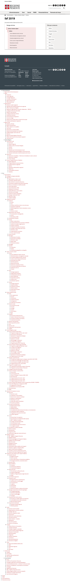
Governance (13, 374)
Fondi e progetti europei (11, 332)
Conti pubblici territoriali (14, 171)
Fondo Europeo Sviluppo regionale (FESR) (17, 346)
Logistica (13, 487)
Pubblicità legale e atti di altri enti (13, 133)
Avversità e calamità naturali (14, 181)
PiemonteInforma (43, 12)
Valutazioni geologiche (15, 495)
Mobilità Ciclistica (12, 440)
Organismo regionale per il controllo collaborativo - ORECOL (19, 109)
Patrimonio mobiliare (13, 157)
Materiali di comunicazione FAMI (17, 389)
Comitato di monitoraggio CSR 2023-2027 (19, 362)
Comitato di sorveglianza (16, 343)
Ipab (12, 314)
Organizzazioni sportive (16, 274)
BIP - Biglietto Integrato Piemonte (16, 438)
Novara (26, 72)
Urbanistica (13, 248)
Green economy (12, 235)
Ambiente (11, 201)
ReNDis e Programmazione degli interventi (19, 476)
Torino (26, 74)
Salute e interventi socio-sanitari (17, 318)
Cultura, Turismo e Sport (13, 28)
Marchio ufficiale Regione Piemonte (14, 136)
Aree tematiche (7, 175)
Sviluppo (8, 528)
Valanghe (13, 498)
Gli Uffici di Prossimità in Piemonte (14, 564)
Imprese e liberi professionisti (13, 558)
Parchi (12, 216)
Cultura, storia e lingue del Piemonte (17, 40)
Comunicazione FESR (15, 355)
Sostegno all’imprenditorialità (17, 424)
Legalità (10, 330)
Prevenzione (11, 517)
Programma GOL (12, 434)
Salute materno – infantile (14, 522)
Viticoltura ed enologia (13, 193)
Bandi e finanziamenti (11, 125)
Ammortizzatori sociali (15, 425)
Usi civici (10, 149)
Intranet (62, 85)
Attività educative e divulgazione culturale (18, 35)
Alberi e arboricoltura (15, 222)
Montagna (11, 236)
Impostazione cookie (37, 80)
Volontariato (13, 488)
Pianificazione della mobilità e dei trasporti (17, 449)
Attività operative (14, 509)
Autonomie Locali (10, 141)
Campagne (9, 570)
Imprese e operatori (15, 226)
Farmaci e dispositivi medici (14, 516)
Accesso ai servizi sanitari (14, 511)
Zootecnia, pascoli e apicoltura (15, 194)
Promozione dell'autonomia (16, 317)
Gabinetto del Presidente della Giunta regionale (16, 106)
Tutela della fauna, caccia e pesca (15, 191)
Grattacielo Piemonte (11, 115)
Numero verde (35, 71)
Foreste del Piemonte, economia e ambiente (20, 223)
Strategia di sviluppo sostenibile (13, 176)
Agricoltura (9, 178)
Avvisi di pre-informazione (16, 336)
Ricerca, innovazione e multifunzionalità (17, 185)
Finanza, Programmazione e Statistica (14, 160)
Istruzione (11, 394)
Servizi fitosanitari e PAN (14, 188)
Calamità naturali (12, 457)
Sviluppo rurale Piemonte (14, 359)
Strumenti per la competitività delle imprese (20, 421)
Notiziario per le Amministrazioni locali (17, 150)
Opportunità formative (15, 408)
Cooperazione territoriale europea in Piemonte (20, 368)
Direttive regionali (14, 416)
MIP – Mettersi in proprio (16, 422)
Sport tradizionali (14, 277)
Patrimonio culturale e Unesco (17, 266)
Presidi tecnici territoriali (14, 506)
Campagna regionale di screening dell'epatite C (16, 566)
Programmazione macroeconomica (16, 163)
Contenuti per (7, 554)
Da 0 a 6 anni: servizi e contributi (17, 399)
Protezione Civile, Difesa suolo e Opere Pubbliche (17, 456)
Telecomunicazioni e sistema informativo (19, 491)
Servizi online (51, 39)
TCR (9, 551)
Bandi (50, 37)
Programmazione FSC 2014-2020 (18, 381)
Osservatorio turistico (15, 291)
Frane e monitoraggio (15, 497)
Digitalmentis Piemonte (11, 571)
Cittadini (8, 555)
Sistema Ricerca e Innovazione (15, 529)
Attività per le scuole (15, 402)
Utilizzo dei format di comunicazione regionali (16, 137)
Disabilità (11, 315)
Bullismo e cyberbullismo (16, 400)
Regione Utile (7, 122)
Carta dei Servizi (10, 138)
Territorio (10, 247)
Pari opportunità (14, 296)
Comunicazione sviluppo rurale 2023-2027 (20, 364)
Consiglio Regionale (11, 98)
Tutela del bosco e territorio (16, 232)
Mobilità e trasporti (10, 437)
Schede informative (53, 31)
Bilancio (10, 166)
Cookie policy (28, 85)
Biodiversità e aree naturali (14, 213)
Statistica (11, 172)
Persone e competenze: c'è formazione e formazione (17, 568)
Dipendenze (11, 523)
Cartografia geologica (15, 494)
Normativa (51, 45)
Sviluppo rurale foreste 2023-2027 (18, 229)
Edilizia (12, 250)
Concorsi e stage (10, 118)
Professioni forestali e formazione (18, 228)
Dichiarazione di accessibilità (10, 85)
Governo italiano (8, 1)
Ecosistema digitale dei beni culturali (17, 38)
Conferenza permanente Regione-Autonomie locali (19, 152)
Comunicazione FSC (15, 375)
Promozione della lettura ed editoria (18, 267)
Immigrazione (14, 302)
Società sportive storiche (16, 276)
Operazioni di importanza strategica (18, 337)
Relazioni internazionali (11, 112)
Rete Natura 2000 (14, 217)
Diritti (10, 295)
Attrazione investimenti (13, 535)
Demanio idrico (12, 465)
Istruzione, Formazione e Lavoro (13, 393)
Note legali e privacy (21, 85)
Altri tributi (11, 552)
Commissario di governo (14, 479)
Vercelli (26, 77)
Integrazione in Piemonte (16, 387)
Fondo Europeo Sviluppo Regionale (16, 533)
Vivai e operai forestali (15, 234)
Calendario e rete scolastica (16, 397)
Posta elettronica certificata (54, 85)
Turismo (10, 283)
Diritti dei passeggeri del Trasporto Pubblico (17, 441)
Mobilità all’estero (14, 411)
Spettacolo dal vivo (15, 269)
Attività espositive (13, 45)
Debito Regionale (12, 162)
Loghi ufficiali (35, 85)
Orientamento (12, 432)
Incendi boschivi (14, 485)
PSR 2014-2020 (14, 231)
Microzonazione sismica (16, 504)
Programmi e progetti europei (15, 367)
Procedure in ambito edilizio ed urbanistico (20, 501)
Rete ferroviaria (12, 444)
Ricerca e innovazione (13, 526)
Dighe (12, 478)
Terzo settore (13, 313)
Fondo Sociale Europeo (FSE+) (15, 333)
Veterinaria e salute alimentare (15, 519)
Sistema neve (14, 280)
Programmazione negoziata (14, 165)
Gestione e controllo (15, 340)
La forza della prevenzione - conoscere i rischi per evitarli (18, 567)
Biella (19, 75)
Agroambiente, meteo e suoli (15, 179)
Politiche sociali (12, 305)
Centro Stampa (12, 159)
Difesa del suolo (12, 472)
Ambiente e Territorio (11, 200)
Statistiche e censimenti (14, 190)
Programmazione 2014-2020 (17, 358)
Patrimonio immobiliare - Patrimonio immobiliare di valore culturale (23, 156)
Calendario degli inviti (15, 351)
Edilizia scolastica (12, 431)
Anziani (12, 311)
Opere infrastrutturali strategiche (15, 451)
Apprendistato (14, 409)
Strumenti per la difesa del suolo (17, 473)
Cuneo (19, 77)
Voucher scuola (14, 396)
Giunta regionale (10, 96)
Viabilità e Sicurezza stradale (14, 443)
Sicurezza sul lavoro (13, 520)
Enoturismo (13, 292)
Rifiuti (12, 210)
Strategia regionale (15, 273)
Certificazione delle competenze (17, 413)
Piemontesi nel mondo (14, 43)
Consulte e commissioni (11, 99)
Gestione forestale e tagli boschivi (18, 225)
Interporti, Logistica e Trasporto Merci (16, 450)
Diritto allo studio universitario (17, 403)
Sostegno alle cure (12, 514)
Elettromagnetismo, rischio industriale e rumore (21, 209)
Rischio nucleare (14, 212)
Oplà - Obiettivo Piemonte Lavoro (13, 573)
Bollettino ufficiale (10, 124)
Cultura (10, 31)
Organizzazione (7, 103)
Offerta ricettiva (14, 289)
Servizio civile (11, 327)
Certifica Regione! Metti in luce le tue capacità (16, 574)
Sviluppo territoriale (13, 530)
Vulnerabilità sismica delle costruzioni (18, 503)
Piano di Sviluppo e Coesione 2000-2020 (19, 377)
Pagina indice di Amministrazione (11, 92)
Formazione (13, 489)
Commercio (11, 541)
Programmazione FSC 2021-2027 (18, 380)
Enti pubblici (9, 557)
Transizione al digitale (13, 544)
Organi (5, 93)
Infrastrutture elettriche (16, 469)
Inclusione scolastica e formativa (17, 320)
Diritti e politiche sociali (11, 293)
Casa (10, 326)
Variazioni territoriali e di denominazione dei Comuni (19, 153)
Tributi (8, 545)
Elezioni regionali (12, 144)
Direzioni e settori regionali (12, 105)
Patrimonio (9, 155)
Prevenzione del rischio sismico (15, 500)
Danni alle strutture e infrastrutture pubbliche (20, 462)
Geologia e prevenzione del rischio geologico (18, 492)
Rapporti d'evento (14, 459)
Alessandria (21, 72)
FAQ (49, 42)
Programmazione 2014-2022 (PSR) (18, 365)
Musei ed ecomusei (13, 47)
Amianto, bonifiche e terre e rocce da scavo (20, 206)
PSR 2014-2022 (12, 197)
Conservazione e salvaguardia (17, 214)
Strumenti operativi (13, 525)
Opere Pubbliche (12, 466)
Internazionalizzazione (13, 542)
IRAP (10, 548)
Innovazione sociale (15, 307)
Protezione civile (12, 481)
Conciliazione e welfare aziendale (15, 430)
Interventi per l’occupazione (16, 419)
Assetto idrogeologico (15, 475)
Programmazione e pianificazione (18, 482)
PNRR (34, 12)
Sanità (8, 510)
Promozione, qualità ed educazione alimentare (18, 184)
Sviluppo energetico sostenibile (15, 532)
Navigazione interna (13, 446)
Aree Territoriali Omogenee (12, 577)
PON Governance (12, 390)
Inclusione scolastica (15, 405)
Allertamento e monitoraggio (17, 484)
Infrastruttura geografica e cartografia (18, 251)
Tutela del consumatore (16, 304)
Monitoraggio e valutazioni (16, 342)
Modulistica (51, 48)
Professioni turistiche (15, 288)
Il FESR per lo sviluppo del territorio (14, 576)
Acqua (12, 203)
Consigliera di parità (15, 428)
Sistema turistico (14, 286)
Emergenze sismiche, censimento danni (19, 463)
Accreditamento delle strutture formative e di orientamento (23, 412)
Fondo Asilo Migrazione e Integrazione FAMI (18, 386)
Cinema (12, 270)
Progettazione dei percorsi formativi (18, 415)
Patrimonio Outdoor (15, 244)
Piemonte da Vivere (55, 12)
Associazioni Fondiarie (15, 238)
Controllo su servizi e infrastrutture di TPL (17, 453)
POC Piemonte (14, 378)
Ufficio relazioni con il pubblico (13, 127)
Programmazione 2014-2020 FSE (18, 345)
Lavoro (10, 418)
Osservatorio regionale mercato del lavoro (17, 435)
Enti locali (11, 143)
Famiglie (12, 310)
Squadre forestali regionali (16, 507)
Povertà (12, 308)
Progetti (50, 34)
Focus (8, 563)
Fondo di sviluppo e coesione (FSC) (16, 372)
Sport (10, 272)
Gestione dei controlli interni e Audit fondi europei (17, 119)
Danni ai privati (14, 460)
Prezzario (13, 468)
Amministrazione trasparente (13, 117)
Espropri (10, 147)
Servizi (29, 12)
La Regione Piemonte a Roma (13, 114)
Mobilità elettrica (12, 447)
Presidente (9, 95)
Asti (19, 74)
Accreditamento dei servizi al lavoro (18, 427)
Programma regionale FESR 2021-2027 (19, 348)
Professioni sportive (15, 282)
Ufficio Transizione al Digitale (12, 108)
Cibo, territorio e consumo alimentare (16, 182)
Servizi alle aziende (13, 187)
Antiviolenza (13, 299)
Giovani (12, 298)
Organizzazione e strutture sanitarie (16, 513)
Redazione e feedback (44, 85)
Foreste (10, 220)
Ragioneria (11, 169)
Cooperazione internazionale (15, 329)
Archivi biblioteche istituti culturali (16, 33)
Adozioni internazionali (13, 323)
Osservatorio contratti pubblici (13, 130)
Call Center (9, 128)
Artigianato (11, 538)
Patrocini (8, 134)
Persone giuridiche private (14, 324)
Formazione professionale (14, 406)
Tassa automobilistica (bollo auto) (15, 547)
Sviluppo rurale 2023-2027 (14, 196)
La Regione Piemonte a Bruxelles (13, 111)
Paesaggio (11, 245)
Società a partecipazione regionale (14, 121)
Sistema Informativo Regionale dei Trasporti (18, 454)
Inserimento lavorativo (15, 321)
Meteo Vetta (13, 242)
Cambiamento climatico (13, 219)
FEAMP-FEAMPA (12, 198)
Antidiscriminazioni (15, 301)
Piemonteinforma (10, 102)
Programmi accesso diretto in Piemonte (19, 370)
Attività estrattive (12, 536)
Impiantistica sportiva (15, 279)
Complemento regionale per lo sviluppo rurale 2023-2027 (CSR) (24, 361)
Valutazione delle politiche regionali (16, 168)
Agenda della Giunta (11, 100)
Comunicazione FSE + (15, 339)
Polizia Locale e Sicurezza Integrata (16, 146)
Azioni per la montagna (15, 239)
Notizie (50, 28)
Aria (12, 204)
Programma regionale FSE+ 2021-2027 (19, 334)
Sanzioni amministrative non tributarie (14, 131)
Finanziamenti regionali (16, 470)
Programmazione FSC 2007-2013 (18, 383)
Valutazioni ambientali (15, 207)
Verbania (27, 75)
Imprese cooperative (13, 539)
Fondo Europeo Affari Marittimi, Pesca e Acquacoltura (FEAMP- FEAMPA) (24, 384)
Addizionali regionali (13, 549)
